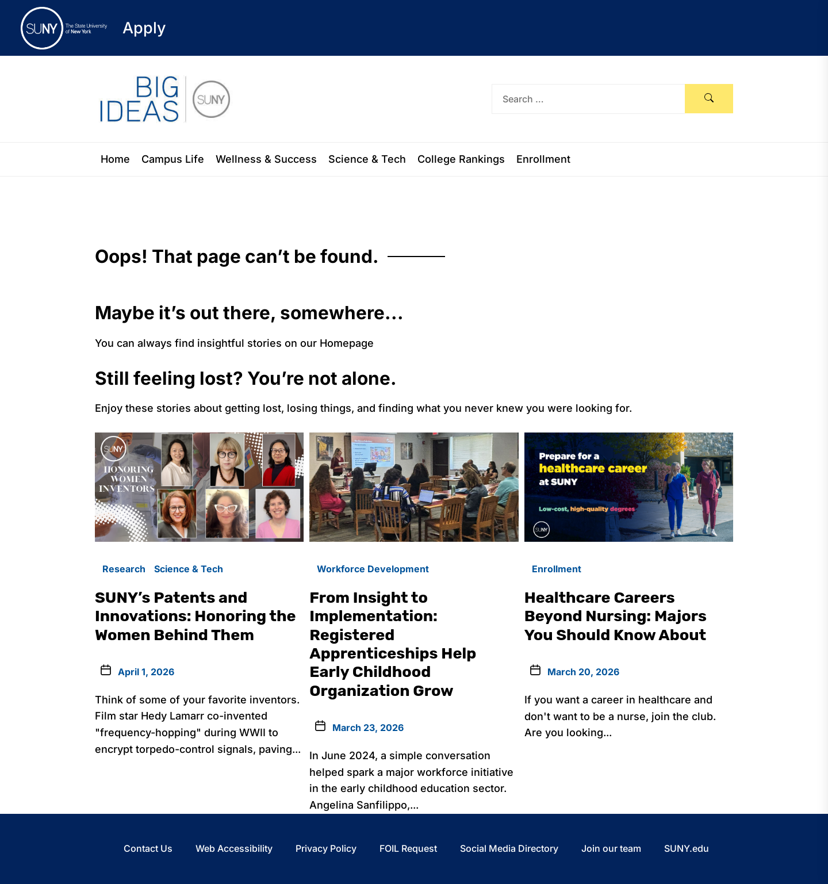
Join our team (611, 848)
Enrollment (543, 159)
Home (115, 159)
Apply (144, 27)
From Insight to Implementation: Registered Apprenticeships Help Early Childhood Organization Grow (392, 644)
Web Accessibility (234, 848)
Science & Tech (367, 159)
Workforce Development (373, 569)
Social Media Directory (509, 848)
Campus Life (172, 159)
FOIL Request (408, 848)
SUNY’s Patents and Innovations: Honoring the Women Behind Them (195, 616)
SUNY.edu (686, 848)
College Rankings (461, 159)
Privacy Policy (326, 848)
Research (123, 569)
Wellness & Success (266, 159)
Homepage (347, 343)
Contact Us (148, 848)
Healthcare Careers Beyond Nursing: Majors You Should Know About (615, 616)
